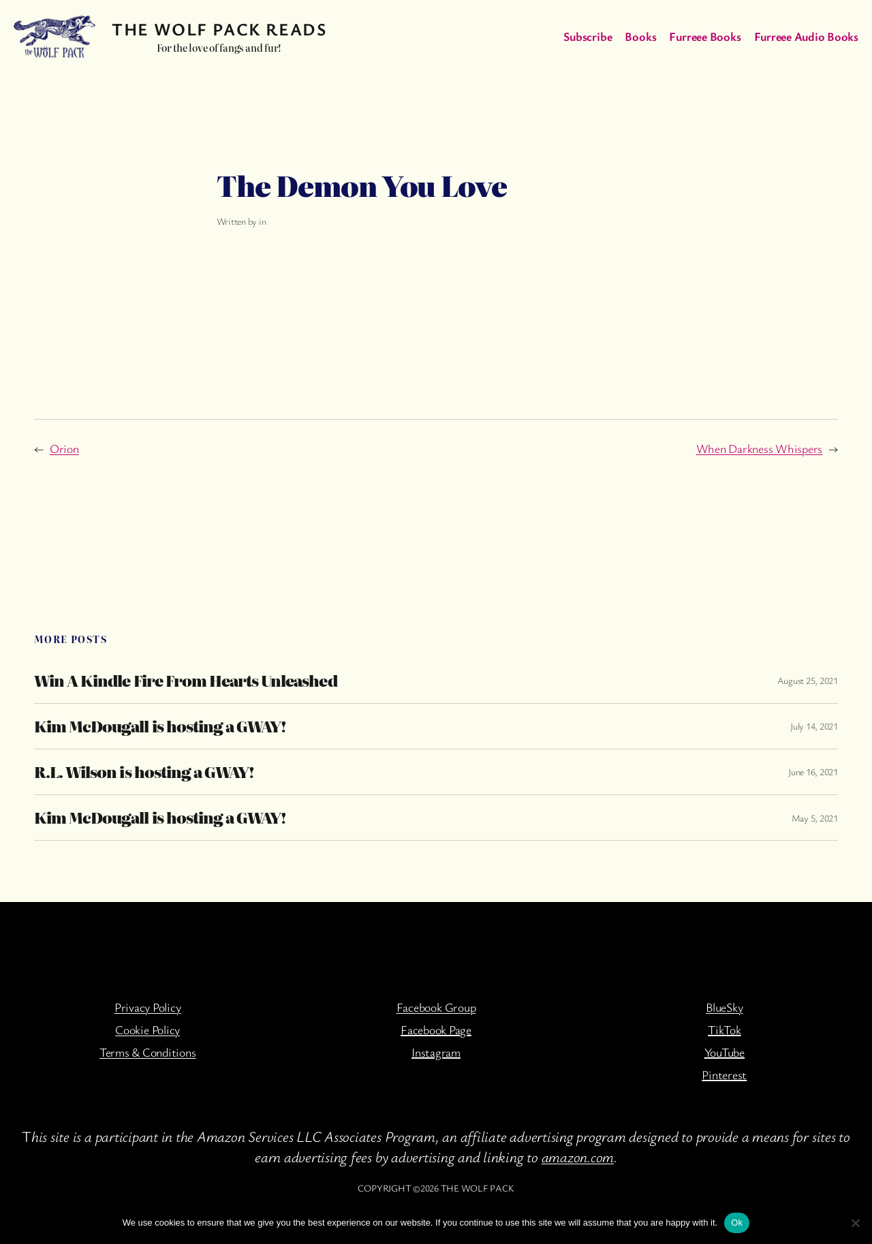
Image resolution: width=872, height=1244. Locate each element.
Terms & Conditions (147, 1052)
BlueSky (724, 1007)
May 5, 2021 (815, 817)
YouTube (724, 1052)
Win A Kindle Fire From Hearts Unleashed (185, 680)
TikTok (724, 1029)
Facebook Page (436, 1029)
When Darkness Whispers (759, 448)
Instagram (436, 1052)
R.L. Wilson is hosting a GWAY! (144, 772)
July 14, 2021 (814, 725)
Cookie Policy (147, 1029)
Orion (64, 448)
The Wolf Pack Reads (219, 28)
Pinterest (724, 1074)
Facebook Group (436, 1007)
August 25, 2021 (807, 680)
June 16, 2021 (813, 771)
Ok (737, 1222)
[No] (855, 1223)
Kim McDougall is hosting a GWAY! (160, 726)
